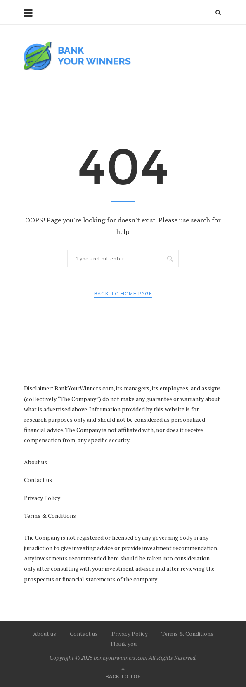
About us (35, 462)
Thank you (123, 643)
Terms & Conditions (50, 515)
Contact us (38, 480)
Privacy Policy (42, 498)
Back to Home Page (123, 294)
